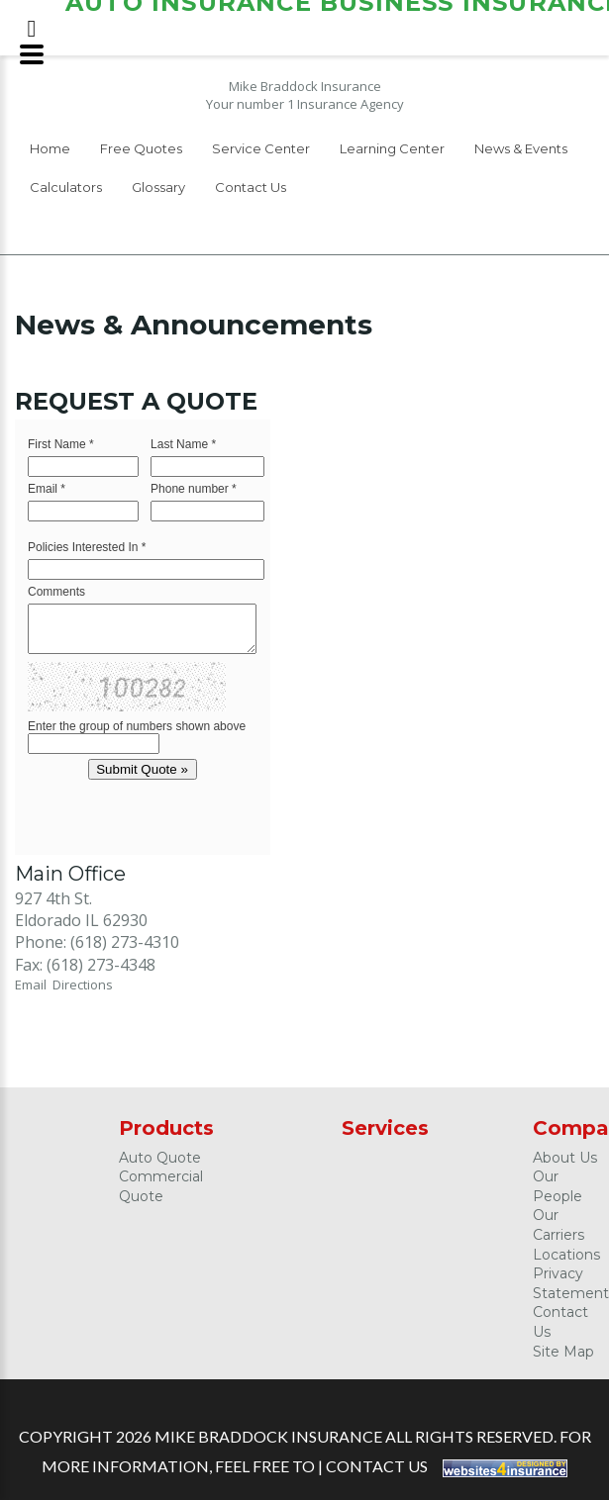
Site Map (563, 1351)
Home (50, 148)
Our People (557, 1186)
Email (33, 984)
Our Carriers (558, 1225)
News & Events (520, 148)
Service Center (261, 148)
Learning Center (392, 148)
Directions (82, 984)
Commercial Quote (161, 1186)
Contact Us (250, 187)
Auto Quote (160, 1158)
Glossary (158, 187)
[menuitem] (50, 152)
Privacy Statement (571, 1283)
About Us (565, 1158)
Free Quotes (141, 148)
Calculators (66, 187)
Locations (566, 1255)
